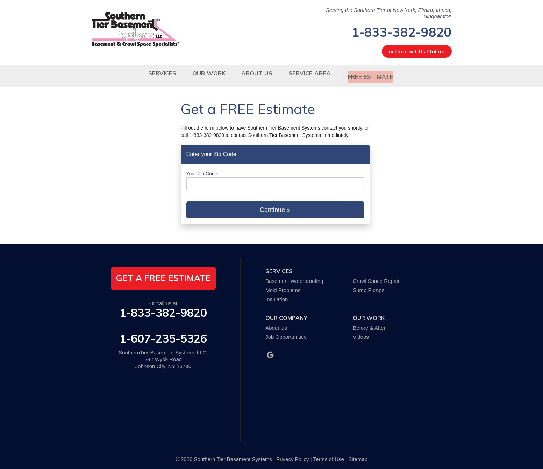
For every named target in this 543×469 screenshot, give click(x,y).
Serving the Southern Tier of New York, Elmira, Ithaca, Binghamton (389, 13)
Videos (361, 332)
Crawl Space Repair (376, 277)
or (417, 51)
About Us (276, 323)
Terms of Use (328, 455)
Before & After (369, 323)
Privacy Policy (292, 455)
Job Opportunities (286, 332)
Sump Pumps (368, 285)
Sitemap (357, 455)
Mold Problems (282, 285)
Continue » (275, 205)
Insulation (276, 295)
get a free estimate (163, 274)
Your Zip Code (201, 169)
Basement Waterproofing (294, 277)
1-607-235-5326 (163, 333)
